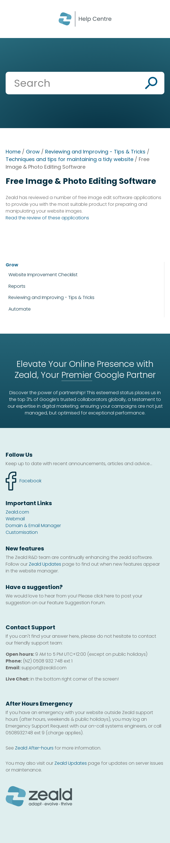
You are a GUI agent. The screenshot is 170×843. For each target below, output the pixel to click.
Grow (33, 151)
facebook (23, 481)
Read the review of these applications (47, 218)
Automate (19, 309)
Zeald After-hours (34, 748)
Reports (16, 286)
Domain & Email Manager (33, 525)
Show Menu (11, 18)
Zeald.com (17, 512)
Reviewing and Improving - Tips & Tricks (95, 151)
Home (13, 151)
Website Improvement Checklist (43, 275)
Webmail (15, 519)
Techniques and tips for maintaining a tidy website (69, 159)
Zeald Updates (45, 564)
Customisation (22, 532)
